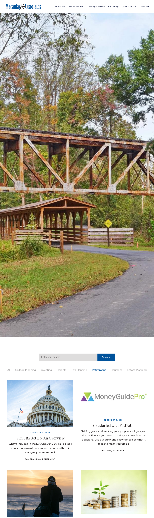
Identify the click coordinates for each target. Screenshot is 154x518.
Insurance (116, 370)
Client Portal (129, 6)
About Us (59, 6)
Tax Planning (79, 370)
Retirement (99, 370)
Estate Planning (137, 370)
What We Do (76, 6)
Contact (144, 6)
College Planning (25, 370)
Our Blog (113, 6)
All (8, 370)
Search (106, 357)
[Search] (68, 357)
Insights (61, 370)
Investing (46, 370)
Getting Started (96, 6)
